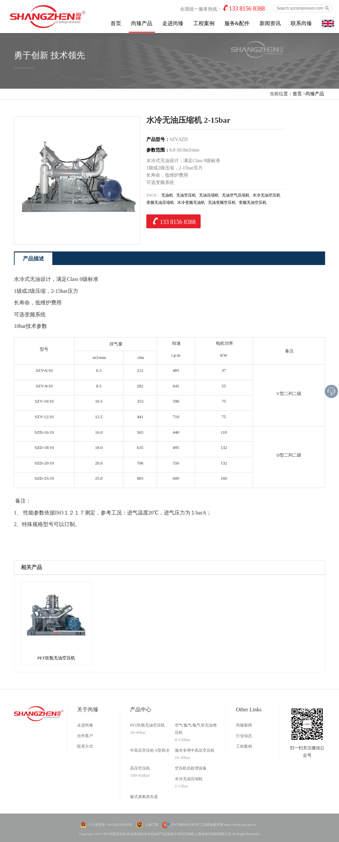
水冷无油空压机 (266, 195)
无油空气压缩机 (236, 195)
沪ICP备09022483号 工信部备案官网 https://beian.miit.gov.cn (213, 824)
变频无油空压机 (252, 202)
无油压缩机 (209, 195)
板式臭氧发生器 (144, 796)
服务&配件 (237, 23)
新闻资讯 (270, 23)
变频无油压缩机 (160, 202)
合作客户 (85, 735)
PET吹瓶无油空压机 (147, 725)
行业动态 (244, 735)
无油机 (167, 195)
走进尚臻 (172, 23)
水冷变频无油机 (191, 202)
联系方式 (85, 746)
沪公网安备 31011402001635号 (110, 824)
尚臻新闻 (244, 725)
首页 (116, 23)
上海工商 (151, 824)
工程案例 (204, 23)
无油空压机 (186, 195)
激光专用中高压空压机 (195, 750)
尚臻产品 (141, 23)
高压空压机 (140, 768)
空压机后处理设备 (191, 768)
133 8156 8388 (247, 8)
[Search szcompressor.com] (302, 8)
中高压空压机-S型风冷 (150, 750)
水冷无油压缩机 (189, 778)
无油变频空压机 (222, 202)
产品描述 (33, 258)
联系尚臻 (301, 23)
